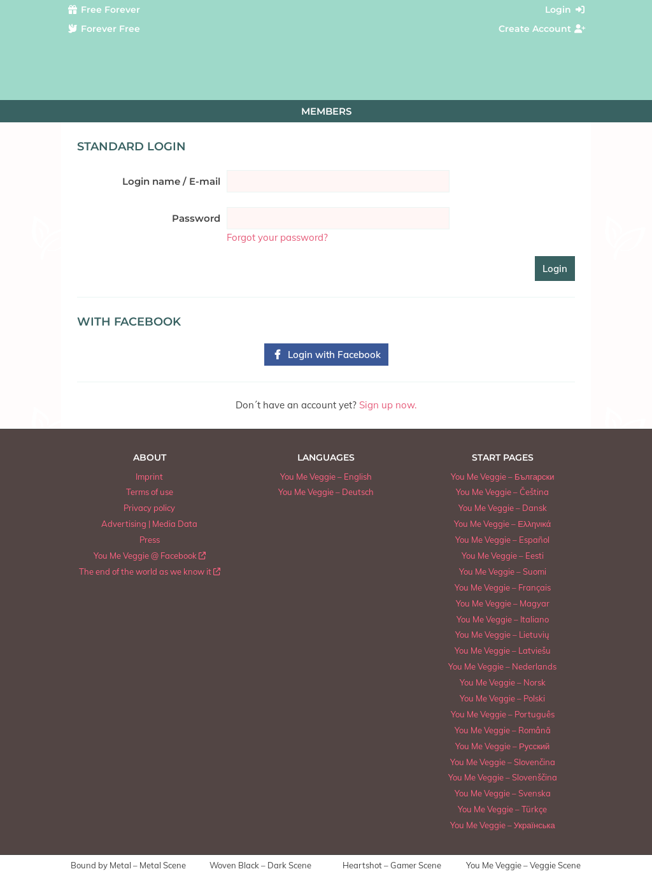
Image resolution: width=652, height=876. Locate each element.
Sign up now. (387, 405)
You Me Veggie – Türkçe (502, 809)
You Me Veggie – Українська (502, 825)
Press (149, 540)
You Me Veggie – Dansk (502, 508)
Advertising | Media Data (149, 524)
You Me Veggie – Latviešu (503, 650)
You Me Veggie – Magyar (502, 603)
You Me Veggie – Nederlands (502, 666)
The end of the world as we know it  (149, 571)
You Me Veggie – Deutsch (326, 492)
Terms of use (149, 492)
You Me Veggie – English (326, 476)
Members (326, 111)
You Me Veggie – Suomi (502, 571)
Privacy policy (149, 508)
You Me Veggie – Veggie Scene (523, 865)
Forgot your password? (277, 237)
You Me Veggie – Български (503, 476)
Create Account (542, 28)
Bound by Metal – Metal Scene (128, 865)
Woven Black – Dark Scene (260, 865)
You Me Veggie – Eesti (503, 555)
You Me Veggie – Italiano (503, 619)
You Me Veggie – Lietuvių (502, 634)
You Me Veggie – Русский (502, 746)
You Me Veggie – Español (502, 540)
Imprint (149, 476)
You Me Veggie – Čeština (502, 492)
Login (565, 9)
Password (196, 218)
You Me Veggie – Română (503, 730)
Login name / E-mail (171, 181)
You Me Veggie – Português (503, 714)
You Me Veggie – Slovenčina (502, 762)
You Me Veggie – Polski (502, 698)
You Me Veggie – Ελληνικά (502, 524)
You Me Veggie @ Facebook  (150, 555)
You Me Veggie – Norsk (503, 682)
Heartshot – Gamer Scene (392, 865)
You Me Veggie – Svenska (503, 793)
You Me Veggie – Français (503, 587)
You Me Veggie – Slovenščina (502, 777)
